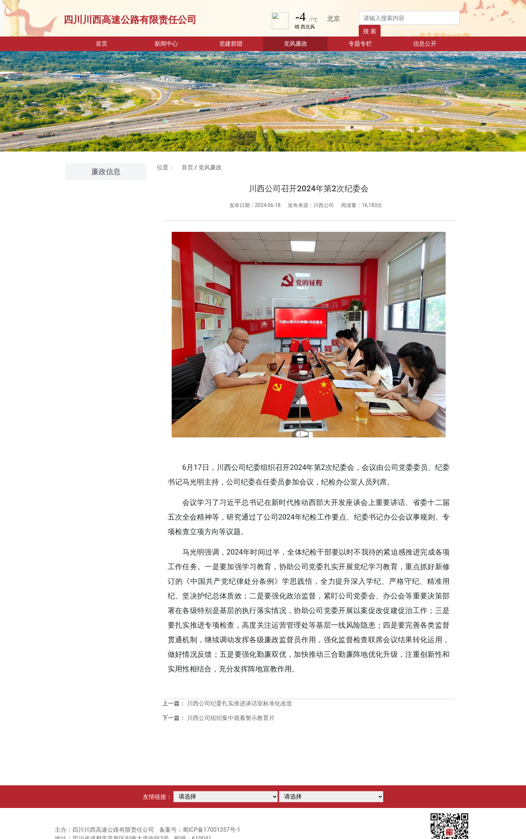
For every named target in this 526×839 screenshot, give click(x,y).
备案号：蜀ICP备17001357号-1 (199, 829)
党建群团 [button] (231, 43)
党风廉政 (210, 167)
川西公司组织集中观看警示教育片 (231, 718)
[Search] (409, 18)
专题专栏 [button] (360, 43)
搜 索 (369, 31)
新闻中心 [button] (166, 43)
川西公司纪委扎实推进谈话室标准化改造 (239, 703)
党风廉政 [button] (295, 43)
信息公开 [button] (425, 43)
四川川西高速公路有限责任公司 (130, 19)
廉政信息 (106, 171)
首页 (113, 43)
